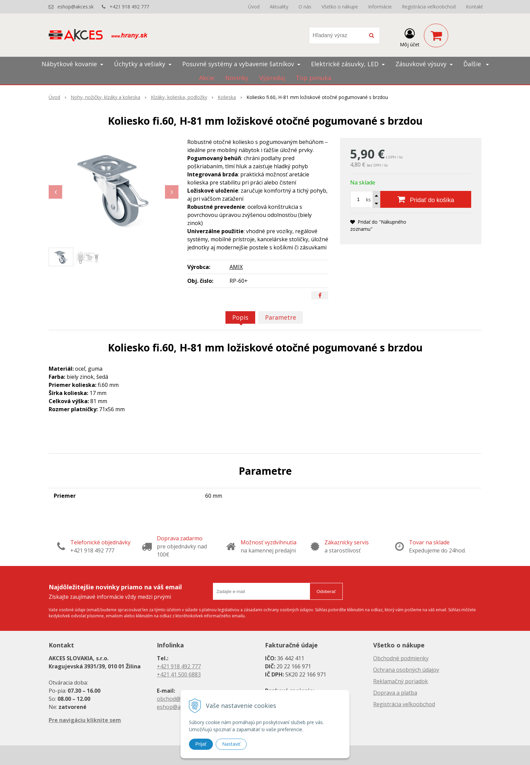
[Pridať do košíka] (425, 199)
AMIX (236, 267)
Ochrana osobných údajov (406, 669)
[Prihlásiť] (409, 37)
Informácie (380, 6)
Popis (240, 317)
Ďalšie (476, 64)
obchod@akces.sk (179, 698)
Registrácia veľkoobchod (429, 6)
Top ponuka (313, 78)
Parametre (280, 317)
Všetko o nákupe (339, 6)
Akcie (206, 78)
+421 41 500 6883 (179, 674)
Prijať (201, 744)
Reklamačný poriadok (400, 681)
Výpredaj (272, 78)
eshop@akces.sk (75, 6)
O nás (304, 6)
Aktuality (279, 6)
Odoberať (326, 591)
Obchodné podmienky (401, 658)
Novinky (236, 78)
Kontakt (474, 6)
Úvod (254, 6)
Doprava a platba (395, 692)
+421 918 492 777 (129, 6)
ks (368, 199)
